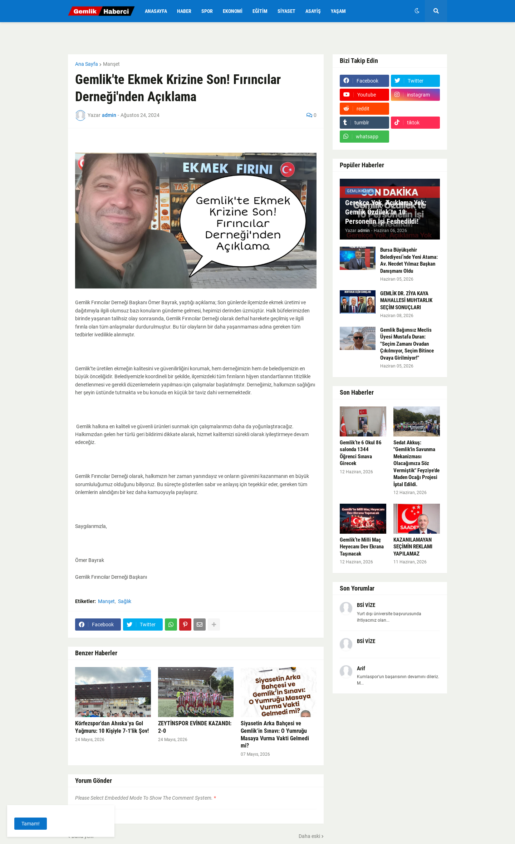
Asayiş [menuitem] (313, 11)
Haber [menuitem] (184, 11)
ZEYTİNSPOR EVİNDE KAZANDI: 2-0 (194, 727)
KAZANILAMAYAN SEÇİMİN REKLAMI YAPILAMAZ (412, 547)
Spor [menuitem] (207, 11)
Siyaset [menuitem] (286, 11)
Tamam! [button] (30, 823)
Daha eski (309, 836)
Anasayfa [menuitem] (156, 11)
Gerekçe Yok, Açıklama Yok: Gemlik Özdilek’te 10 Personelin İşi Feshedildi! (385, 212)
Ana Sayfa (86, 63)
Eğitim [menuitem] (260, 11)
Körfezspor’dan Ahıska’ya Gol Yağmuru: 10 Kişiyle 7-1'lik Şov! (112, 727)
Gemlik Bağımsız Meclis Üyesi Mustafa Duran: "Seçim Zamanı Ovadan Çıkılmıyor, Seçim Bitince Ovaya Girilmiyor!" (407, 344)
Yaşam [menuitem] (338, 11)
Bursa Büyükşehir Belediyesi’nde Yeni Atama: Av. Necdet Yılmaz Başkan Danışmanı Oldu (409, 260)
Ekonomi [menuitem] (232, 11)
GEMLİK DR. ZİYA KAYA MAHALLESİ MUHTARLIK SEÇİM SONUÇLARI (406, 300)
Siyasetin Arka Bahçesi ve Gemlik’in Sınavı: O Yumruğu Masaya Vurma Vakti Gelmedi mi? (275, 734)
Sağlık (124, 601)
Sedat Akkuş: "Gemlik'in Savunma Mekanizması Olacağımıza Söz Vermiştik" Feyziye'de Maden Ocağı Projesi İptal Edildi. (416, 463)
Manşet (111, 63)
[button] (417, 11)
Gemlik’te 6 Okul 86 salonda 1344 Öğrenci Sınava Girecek (361, 453)
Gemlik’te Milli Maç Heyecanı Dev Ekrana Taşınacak (362, 547)
